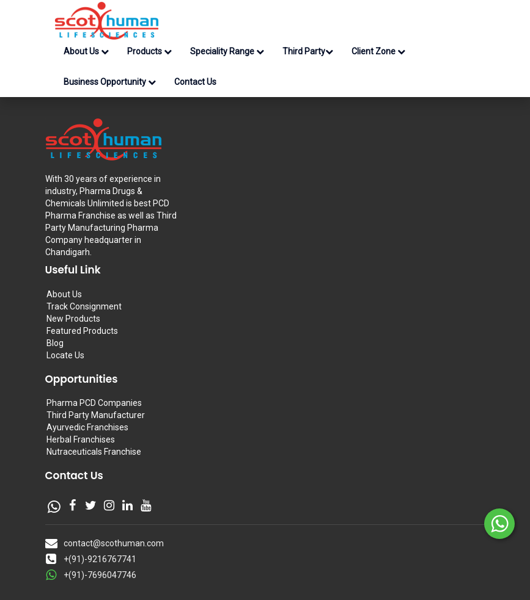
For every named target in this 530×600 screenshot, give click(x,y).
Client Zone (378, 51)
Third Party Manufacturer (95, 415)
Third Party (307, 51)
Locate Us (65, 355)
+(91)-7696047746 (100, 575)
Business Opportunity (110, 82)
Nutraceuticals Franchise (93, 452)
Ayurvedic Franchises (87, 427)
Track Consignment (84, 306)
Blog (55, 343)
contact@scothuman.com (114, 543)
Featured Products (82, 331)
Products (149, 51)
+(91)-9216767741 (100, 559)
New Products (73, 318)
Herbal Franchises (80, 439)
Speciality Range (227, 51)
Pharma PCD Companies (94, 403)
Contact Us (195, 82)
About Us (86, 51)
